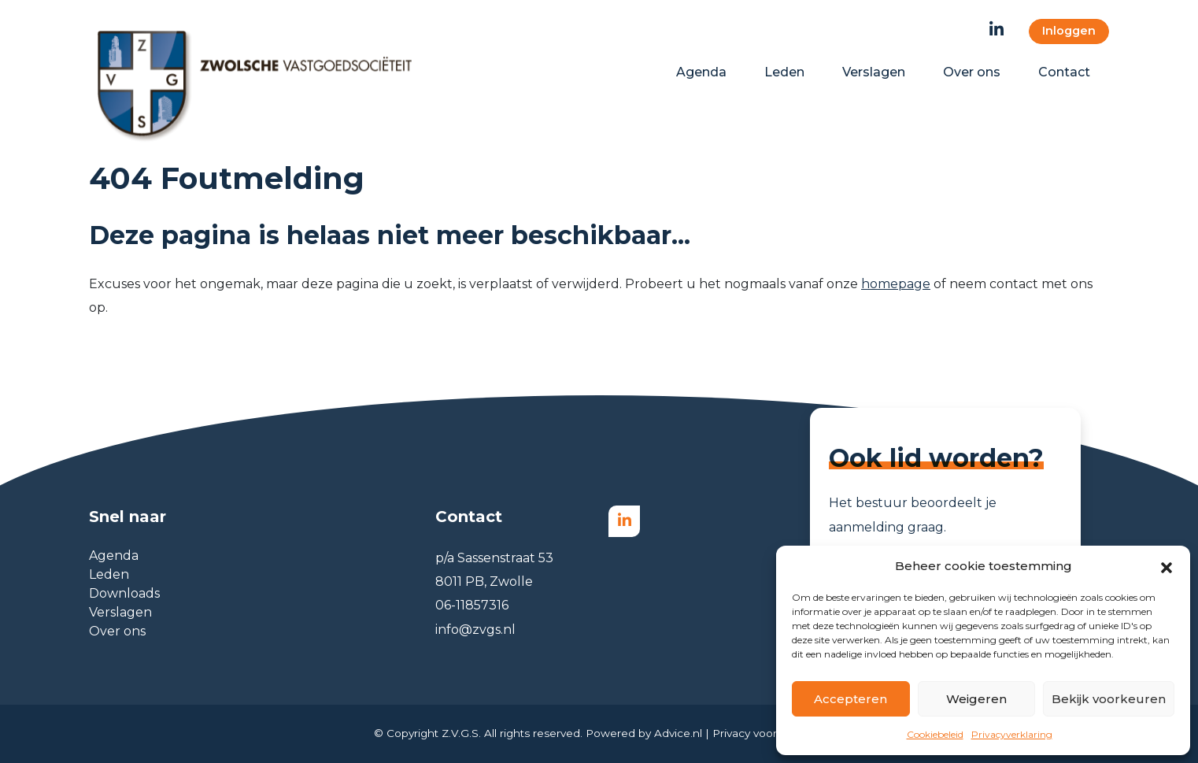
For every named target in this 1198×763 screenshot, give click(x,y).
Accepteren (850, 698)
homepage (895, 283)
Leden (109, 574)
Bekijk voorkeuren (1109, 698)
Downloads (124, 593)
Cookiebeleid (935, 734)
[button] (1166, 566)
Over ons (117, 631)
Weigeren (976, 698)
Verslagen (120, 612)
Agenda (114, 555)
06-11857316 (471, 605)
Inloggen (1069, 31)
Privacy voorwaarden (768, 733)
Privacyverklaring (1011, 734)
